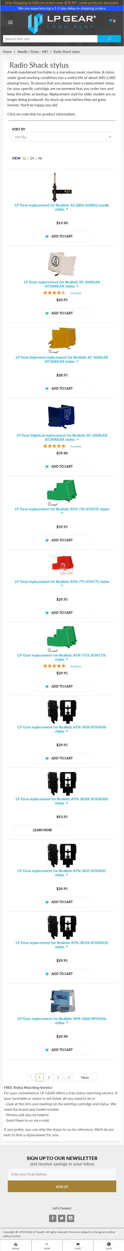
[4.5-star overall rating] (62, 293)
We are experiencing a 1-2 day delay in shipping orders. (62, 8)
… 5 (67, 1077)
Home (7, 52)
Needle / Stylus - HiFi (33, 52)
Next (85, 1077)
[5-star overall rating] (62, 446)
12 (24, 158)
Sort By (18, 129)
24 (32, 158)
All (40, 158)
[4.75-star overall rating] (62, 666)
